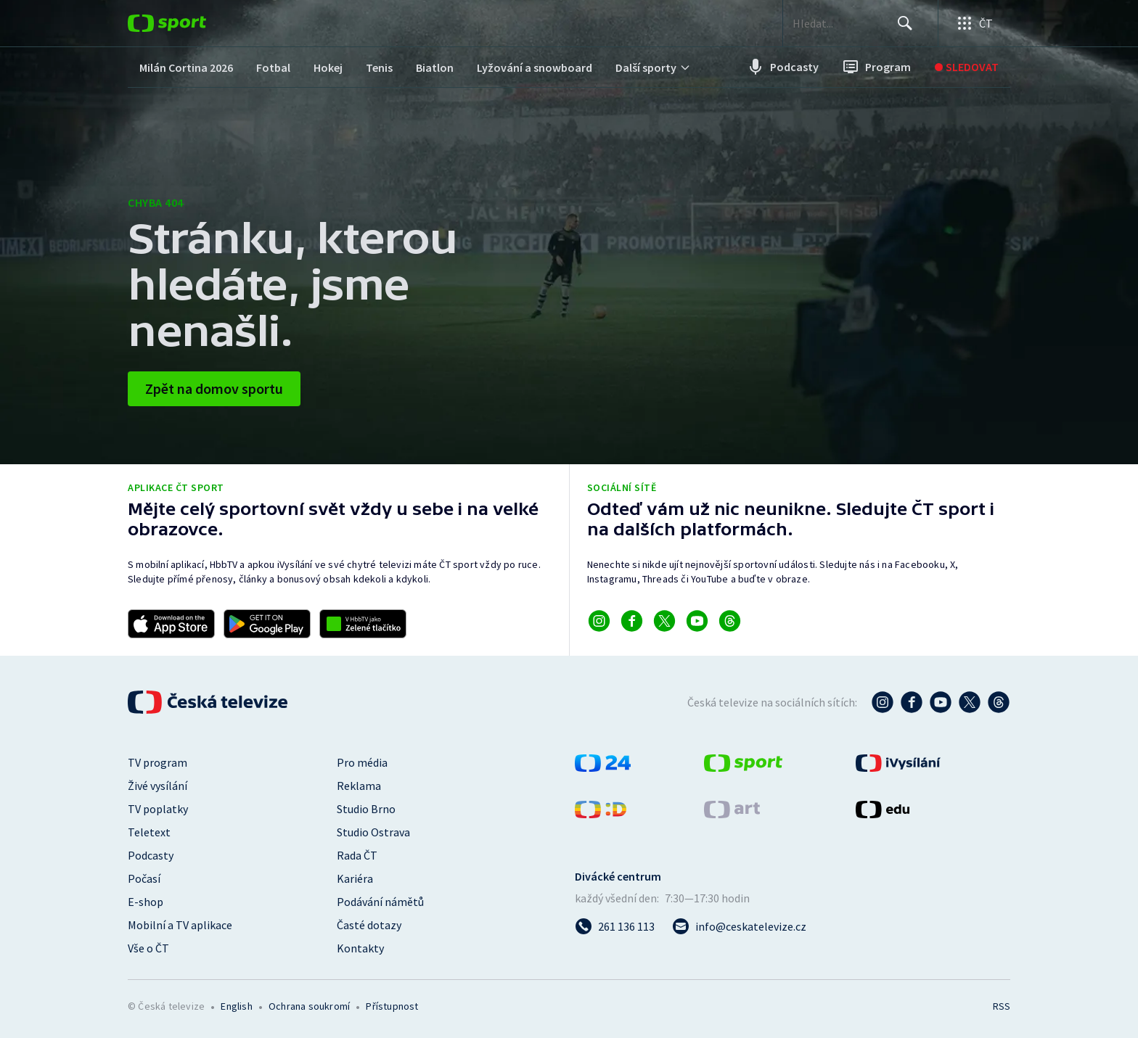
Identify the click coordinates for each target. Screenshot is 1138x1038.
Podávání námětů (380, 901)
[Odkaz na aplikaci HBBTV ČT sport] (362, 623)
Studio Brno (366, 809)
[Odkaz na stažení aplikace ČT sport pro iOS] (171, 623)
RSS (1001, 1006)
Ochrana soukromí (309, 1006)
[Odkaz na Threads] (730, 621)
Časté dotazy (369, 925)
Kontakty (360, 948)
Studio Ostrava (373, 832)
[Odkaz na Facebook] (632, 621)
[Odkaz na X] (664, 621)
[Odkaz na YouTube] (697, 621)
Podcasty (150, 855)
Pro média (362, 762)
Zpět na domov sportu (214, 388)
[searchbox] (832, 23)
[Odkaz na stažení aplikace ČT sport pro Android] (267, 623)
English (236, 1006)
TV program (157, 762)
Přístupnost (392, 1006)
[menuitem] (186, 67)
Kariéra (355, 878)
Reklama (359, 785)
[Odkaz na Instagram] (599, 621)
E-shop (145, 901)
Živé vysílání (157, 785)
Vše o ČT (148, 948)
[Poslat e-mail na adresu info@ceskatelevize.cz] (739, 926)
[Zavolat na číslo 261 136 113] (615, 926)
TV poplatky (158, 809)
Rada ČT (357, 855)
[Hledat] (903, 23)
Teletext (149, 832)
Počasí (144, 878)
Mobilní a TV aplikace (180, 925)
